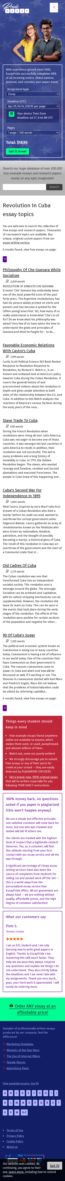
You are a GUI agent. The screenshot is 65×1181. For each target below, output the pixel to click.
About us (12, 1147)
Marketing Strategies (20, 1044)
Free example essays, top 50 (21, 1083)
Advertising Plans (18, 1068)
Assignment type (18, 89)
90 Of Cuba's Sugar (19, 635)
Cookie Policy (15, 1141)
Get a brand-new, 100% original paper (33, 777)
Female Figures (16, 1062)
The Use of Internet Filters (23, 1056)
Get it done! (17, 151)
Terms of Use (15, 1130)
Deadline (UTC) (16, 101)
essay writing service (16, 242)
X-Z (24, 1112)
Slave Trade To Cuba (20, 420)
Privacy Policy (15, 1136)
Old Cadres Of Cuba (19, 565)
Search (54, 187)
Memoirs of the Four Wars (23, 1050)
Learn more (16, 1172)
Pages (11, 127)
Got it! (54, 1166)
